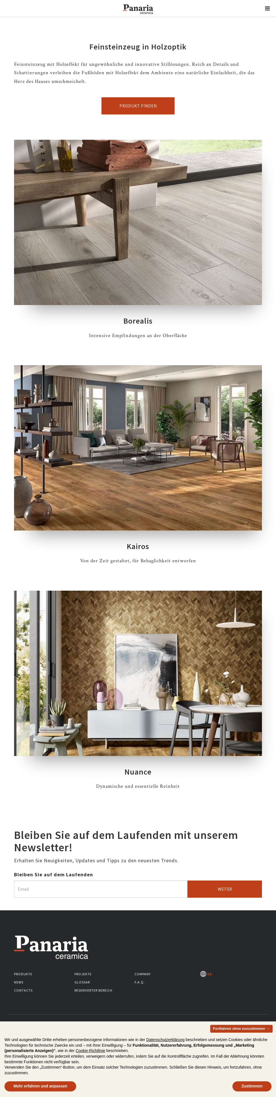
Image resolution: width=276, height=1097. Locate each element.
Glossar (82, 982)
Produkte (23, 974)
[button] (267, 8)
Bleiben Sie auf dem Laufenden (53, 874)
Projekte (83, 974)
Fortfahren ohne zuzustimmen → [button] (241, 1030)
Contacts (23, 990)
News (18, 982)
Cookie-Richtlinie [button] (90, 1052)
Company (143, 974)
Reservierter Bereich (93, 990)
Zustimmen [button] (252, 1087)
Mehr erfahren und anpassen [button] (40, 1087)
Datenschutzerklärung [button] (165, 1041)
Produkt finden (138, 106)
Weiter (225, 889)
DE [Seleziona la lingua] (206, 974)
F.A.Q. (140, 982)
